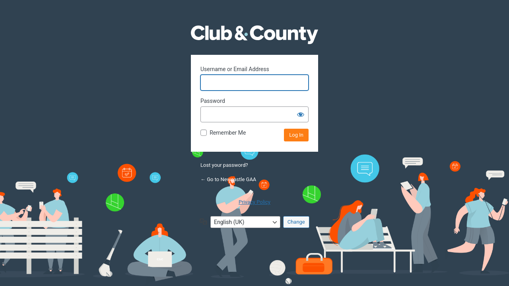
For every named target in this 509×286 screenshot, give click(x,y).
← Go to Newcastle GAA (228, 179)
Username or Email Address (234, 69)
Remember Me (228, 132)
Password (212, 101)
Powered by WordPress (254, 42)
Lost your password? (224, 165)
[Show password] (301, 114)
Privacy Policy (254, 202)
